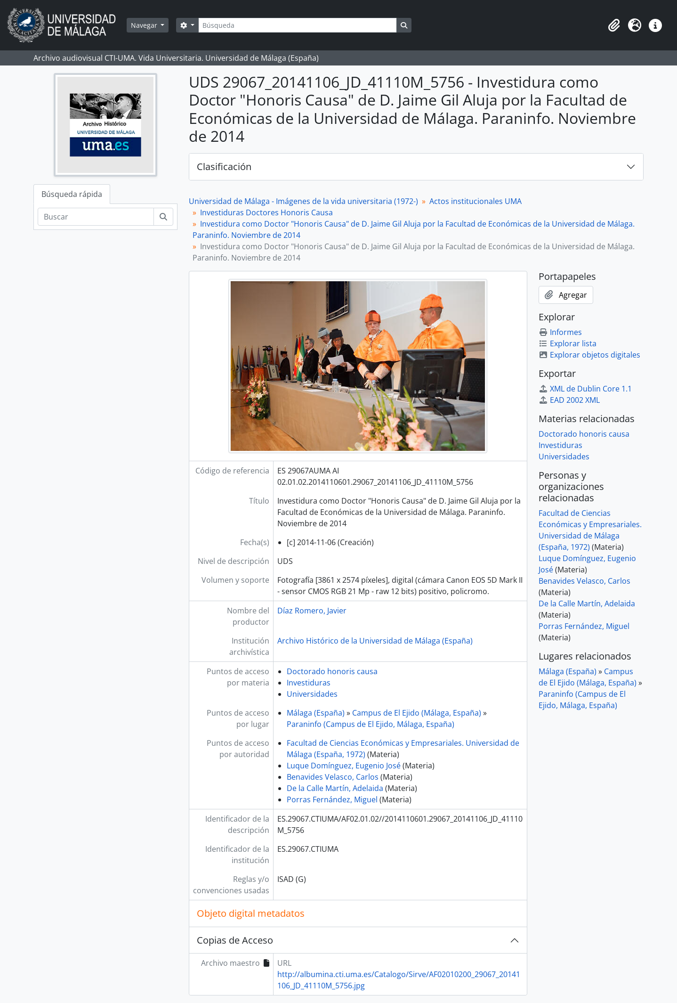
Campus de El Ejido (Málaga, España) (416, 713)
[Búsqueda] (297, 25)
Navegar (145, 25)
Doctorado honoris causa (332, 671)
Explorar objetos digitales (589, 355)
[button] (614, 25)
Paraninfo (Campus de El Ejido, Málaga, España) (370, 724)
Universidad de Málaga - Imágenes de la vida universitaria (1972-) (303, 201)
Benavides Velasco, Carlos (333, 777)
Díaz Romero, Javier (312, 610)
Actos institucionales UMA (475, 201)
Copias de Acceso (235, 940)
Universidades (312, 694)
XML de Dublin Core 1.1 (585, 388)
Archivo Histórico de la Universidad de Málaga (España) (375, 641)
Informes (560, 332)
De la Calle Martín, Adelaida (335, 788)
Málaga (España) (316, 713)
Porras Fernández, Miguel (332, 799)
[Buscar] (96, 217)
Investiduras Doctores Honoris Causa (266, 212)
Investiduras (308, 682)
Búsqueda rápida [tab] (71, 194)
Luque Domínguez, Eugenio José (344, 765)
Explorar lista (567, 343)
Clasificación (224, 166)
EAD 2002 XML (569, 400)
